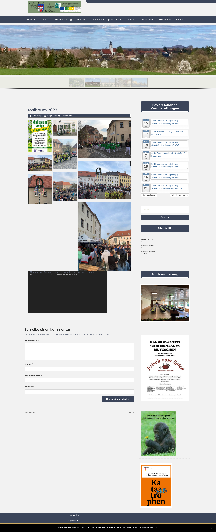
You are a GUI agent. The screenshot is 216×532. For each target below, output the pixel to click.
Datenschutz (74, 515)
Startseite (32, 19)
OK (156, 527)
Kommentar (32, 340)
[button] (4, 50)
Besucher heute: (147, 245)
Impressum (73, 520)
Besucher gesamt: (148, 251)
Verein (46, 19)
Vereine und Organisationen (107, 19)
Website (29, 386)
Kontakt (180, 19)
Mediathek (147, 19)
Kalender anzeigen (179, 195)
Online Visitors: (147, 239)
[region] (108, 60)
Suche (165, 217)
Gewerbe (82, 19)
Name (29, 364)
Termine (132, 19)
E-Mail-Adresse (33, 375)
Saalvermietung (63, 19)
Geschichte (165, 19)
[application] (67, 292)
